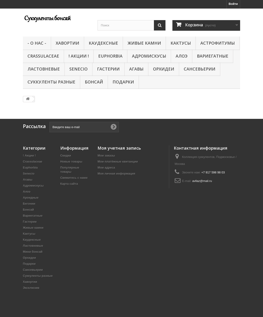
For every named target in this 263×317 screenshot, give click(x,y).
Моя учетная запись (119, 148)
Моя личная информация (116, 173)
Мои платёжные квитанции (118, 161)
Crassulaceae (43, 56)
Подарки (123, 82)
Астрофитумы (217, 43)
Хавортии (67, 43)
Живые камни (144, 43)
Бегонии (29, 203)
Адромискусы (149, 56)
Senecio (78, 69)
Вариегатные (212, 56)
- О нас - (37, 43)
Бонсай (94, 82)
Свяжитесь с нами (74, 177)
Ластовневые (44, 69)
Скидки (65, 155)
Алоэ (181, 56)
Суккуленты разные (51, 82)
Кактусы (181, 43)
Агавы (136, 69)
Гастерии (108, 69)
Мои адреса (106, 167)
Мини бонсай (33, 251)
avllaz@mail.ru (202, 181)
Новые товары (71, 161)
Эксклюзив (31, 287)
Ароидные (31, 197)
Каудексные (103, 43)
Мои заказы (106, 155)
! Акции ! (79, 56)
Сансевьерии (199, 69)
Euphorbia (110, 56)
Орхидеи (163, 69)
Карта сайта (69, 183)
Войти (233, 4)
